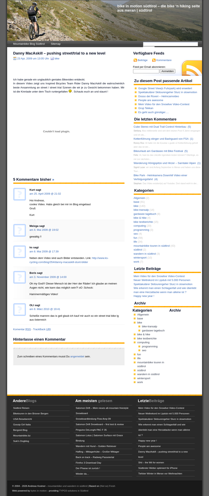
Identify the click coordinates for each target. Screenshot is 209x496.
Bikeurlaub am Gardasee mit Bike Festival (158, 151)
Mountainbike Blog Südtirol (29, 43)
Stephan (138, 183)
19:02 (55, 229)
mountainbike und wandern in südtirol (67, 486)
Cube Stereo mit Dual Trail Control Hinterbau (160, 126)
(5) (189, 126)
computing (140, 225)
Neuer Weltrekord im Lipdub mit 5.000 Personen (162, 280)
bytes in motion (39, 490)
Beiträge (143, 60)
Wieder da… (82, 473)
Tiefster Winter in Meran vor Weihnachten (160, 473)
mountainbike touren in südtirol (152, 245)
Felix (136, 155)
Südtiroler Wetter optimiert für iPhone (158, 468)
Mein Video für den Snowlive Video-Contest (163, 104)
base (136, 201)
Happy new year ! (144, 296)
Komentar (22, 329)
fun (135, 237)
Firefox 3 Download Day (88, 462)
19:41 (56, 309)
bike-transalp (141, 209)
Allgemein (139, 198)
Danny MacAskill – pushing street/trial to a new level (59, 53)
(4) (156, 179)
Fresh (112, 486)
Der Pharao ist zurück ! (88, 468)
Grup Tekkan (145, 108)
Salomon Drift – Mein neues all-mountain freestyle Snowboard (102, 411)
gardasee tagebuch (145, 213)
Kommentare (163, 60)
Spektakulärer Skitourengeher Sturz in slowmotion (167, 92)
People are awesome (150, 100)
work (136, 261)
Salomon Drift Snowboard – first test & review (100, 424)
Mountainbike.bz (22, 435)
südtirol (138, 249)
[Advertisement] (61, 69)
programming (141, 229)
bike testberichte (143, 221)
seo (136, 233)
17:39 (55, 251)
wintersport (140, 257)
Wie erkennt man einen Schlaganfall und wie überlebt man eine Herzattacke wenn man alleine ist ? (164, 429)
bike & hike (140, 217)
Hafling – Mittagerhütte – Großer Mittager (97, 451)
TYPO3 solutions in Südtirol (73, 490)
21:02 (57, 193)
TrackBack (42, 329)
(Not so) (104, 486)
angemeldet (77, 356)
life (135, 241)
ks (31, 247)
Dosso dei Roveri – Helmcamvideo (158, 96)
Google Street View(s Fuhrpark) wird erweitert (165, 88)
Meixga (34, 225)
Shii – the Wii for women (151, 462)
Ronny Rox (139, 143)
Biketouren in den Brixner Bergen (30, 413)
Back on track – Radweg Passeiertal (95, 457)
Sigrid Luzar (139, 167)
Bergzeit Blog (20, 430)
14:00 (63, 277)
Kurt (32, 189)
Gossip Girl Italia (22, 424)
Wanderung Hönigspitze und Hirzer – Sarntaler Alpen (165, 163)
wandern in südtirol (145, 253)
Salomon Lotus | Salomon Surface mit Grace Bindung (99, 438)
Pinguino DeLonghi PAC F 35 (91, 429)
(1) (191, 138)
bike (56, 58)
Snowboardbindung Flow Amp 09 (93, 418)
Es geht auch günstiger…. (153, 112)
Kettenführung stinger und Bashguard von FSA (161, 138)
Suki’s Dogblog (21, 441)
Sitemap (56, 43)
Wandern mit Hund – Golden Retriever (96, 446)
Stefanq (137, 131)
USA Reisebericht (22, 419)
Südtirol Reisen (21, 408)
